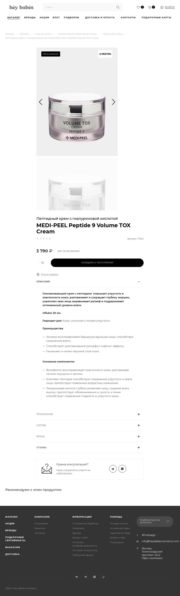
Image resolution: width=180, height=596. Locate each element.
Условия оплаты (119, 523)
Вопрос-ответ (80, 537)
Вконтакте (76, 577)
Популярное (117, 542)
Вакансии (12, 547)
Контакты (39, 533)
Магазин (11, 517)
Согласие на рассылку (85, 550)
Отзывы (41, 447)
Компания (42, 517)
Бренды (10, 530)
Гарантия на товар (120, 533)
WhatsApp (122, 469)
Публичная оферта (83, 555)
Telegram (113, 469)
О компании (41, 523)
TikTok (103, 577)
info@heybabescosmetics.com (160, 541)
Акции (10, 523)
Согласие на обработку (85, 523)
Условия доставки (120, 528)
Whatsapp (148, 535)
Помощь (116, 517)
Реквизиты (78, 528)
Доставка (12, 554)
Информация (82, 517)
